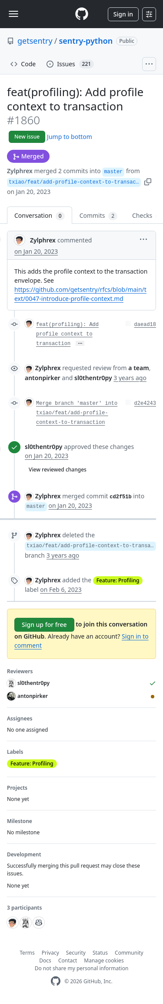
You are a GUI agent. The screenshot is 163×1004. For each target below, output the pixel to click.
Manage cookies (103, 960)
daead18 (145, 325)
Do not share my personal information (82, 968)
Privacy (50, 952)
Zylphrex (20, 171)
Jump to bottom (69, 136)
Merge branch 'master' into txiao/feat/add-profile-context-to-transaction (76, 413)
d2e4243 (145, 403)
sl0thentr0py (44, 446)
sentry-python (86, 41)
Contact (67, 960)
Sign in (123, 14)
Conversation (39, 215)
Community (129, 952)
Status (100, 952)
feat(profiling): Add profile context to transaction (67, 334)
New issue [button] (27, 136)
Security (76, 952)
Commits (98, 215)
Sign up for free (44, 624)
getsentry (35, 41)
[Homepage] (82, 14)
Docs (45, 960)
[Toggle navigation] (13, 13)
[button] (147, 181)
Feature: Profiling (118, 580)
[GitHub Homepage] (55, 981)
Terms (27, 952)
